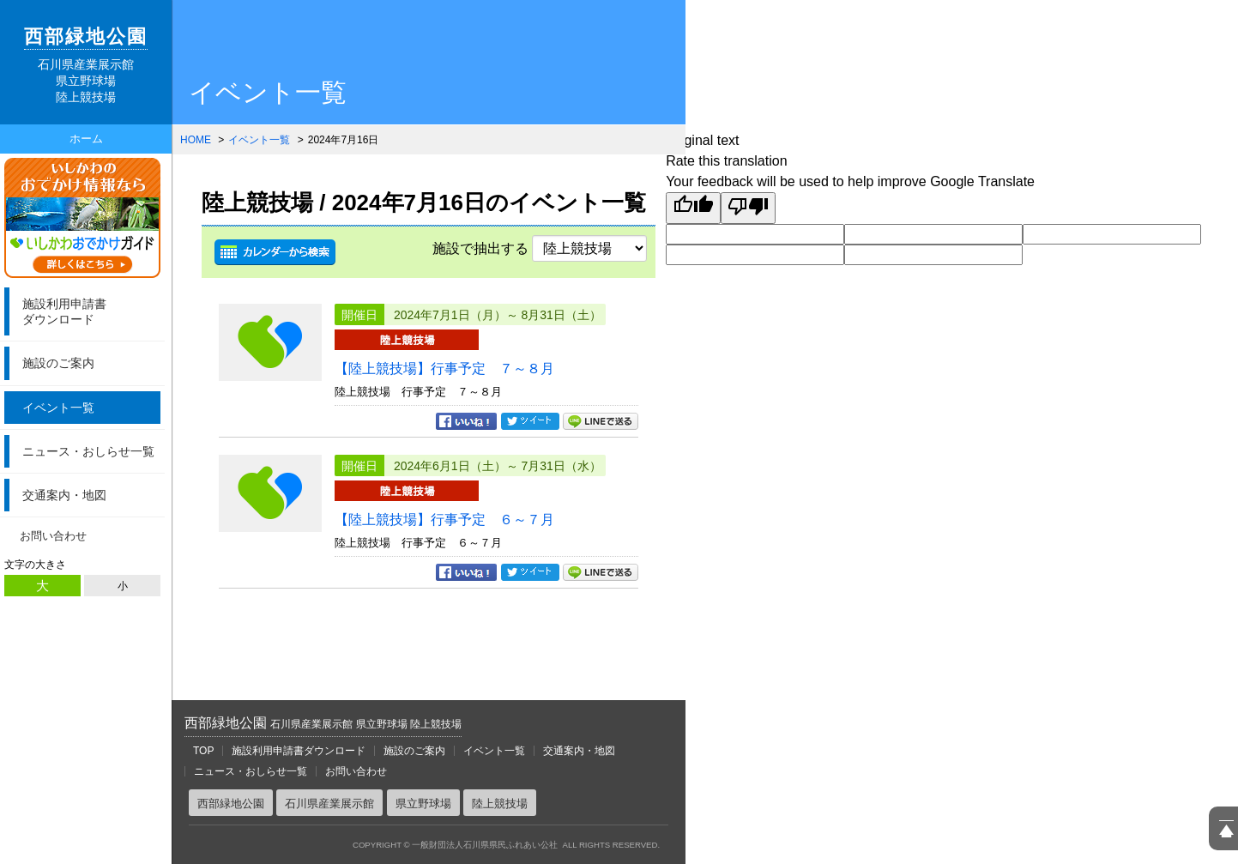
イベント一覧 (58, 407)
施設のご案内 (58, 363)
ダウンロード (89, 311)
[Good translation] (693, 208)
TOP (203, 751)
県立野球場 (423, 803)
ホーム (86, 138)
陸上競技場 (500, 803)
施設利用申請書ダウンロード (298, 751)
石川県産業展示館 (329, 803)
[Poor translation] (748, 208)
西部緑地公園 (323, 723)
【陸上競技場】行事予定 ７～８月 (444, 368)
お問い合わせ (53, 535)
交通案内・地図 (64, 495)
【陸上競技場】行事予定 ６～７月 (444, 519)
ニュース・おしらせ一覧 (88, 451)
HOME (195, 140)
